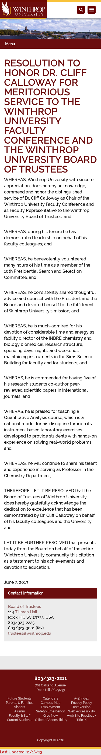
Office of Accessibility (51, 720)
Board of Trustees (24, 606)
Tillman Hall (26, 612)
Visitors (19, 707)
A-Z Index (81, 698)
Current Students (19, 720)
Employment (50, 707)
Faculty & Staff (19, 715)
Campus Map (50, 703)
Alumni (19, 711)
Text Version (81, 707)
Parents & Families (19, 703)
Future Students (20, 698)
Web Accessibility (81, 711)
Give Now (50, 715)
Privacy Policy (81, 703)
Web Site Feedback (81, 715)
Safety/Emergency (50, 711)
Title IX (81, 720)
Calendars (50, 698)
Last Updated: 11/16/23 (21, 752)
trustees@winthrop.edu (29, 633)
